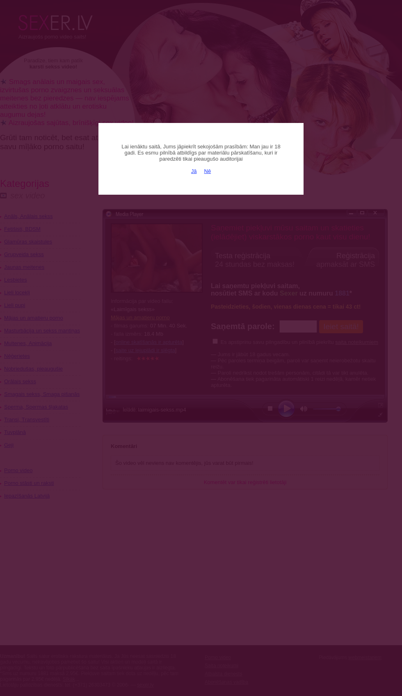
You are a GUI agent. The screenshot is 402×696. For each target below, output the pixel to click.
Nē (207, 171)
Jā (194, 171)
